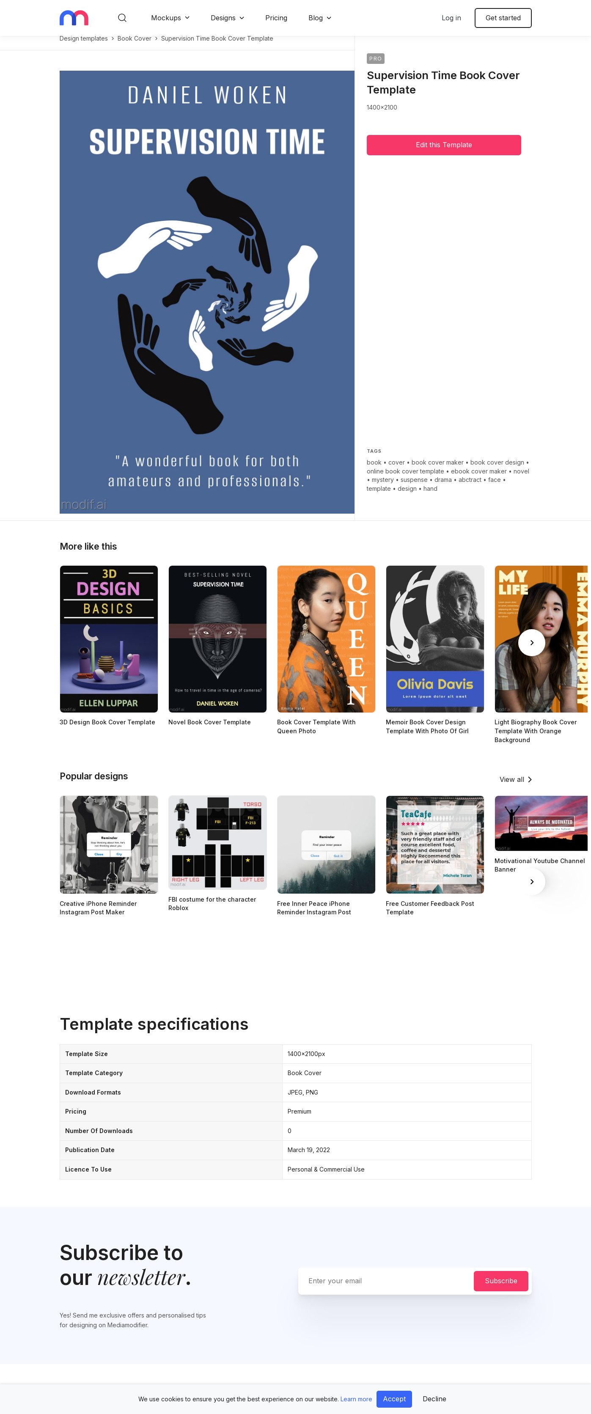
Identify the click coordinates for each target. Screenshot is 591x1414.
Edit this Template (444, 153)
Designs (223, 18)
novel (521, 480)
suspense (414, 488)
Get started (503, 18)
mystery (383, 488)
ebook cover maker (479, 480)
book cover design (497, 471)
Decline (434, 1399)
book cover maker (438, 471)
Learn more (356, 1399)
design (407, 497)
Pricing (276, 18)
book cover (134, 47)
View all (512, 788)
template (379, 497)
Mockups (166, 18)
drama (443, 488)
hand (430, 497)
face (494, 488)
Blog (315, 18)
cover (396, 471)
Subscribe (501, 1289)
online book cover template (405, 480)
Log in (451, 18)
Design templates (84, 47)
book (374, 471)
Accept (394, 1399)
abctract (470, 488)
